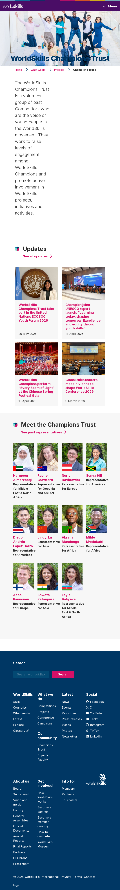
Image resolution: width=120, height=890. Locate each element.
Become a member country (44, 822)
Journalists (69, 800)
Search (63, 674)
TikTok (92, 730)
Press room (21, 864)
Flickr (92, 719)
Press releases (72, 719)
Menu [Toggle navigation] (112, 6)
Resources (69, 713)
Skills (16, 701)
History (18, 810)
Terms (77, 877)
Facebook (95, 701)
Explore (18, 725)
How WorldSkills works (45, 797)
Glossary (21, 730)
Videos (66, 725)
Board (17, 788)
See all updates (35, 256)
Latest (17, 719)
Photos (67, 730)
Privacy (66, 877)
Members (68, 788)
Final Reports (22, 846)
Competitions (46, 706)
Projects (43, 712)
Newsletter (69, 736)
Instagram (95, 725)
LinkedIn (94, 736)
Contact (89, 877)
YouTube (94, 713)
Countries (20, 707)
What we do (21, 713)
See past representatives (41, 432)
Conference (45, 717)
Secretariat (21, 794)
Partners (19, 852)
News (66, 701)
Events (66, 707)
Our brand (20, 858)
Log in (16, 885)
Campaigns (44, 723)
